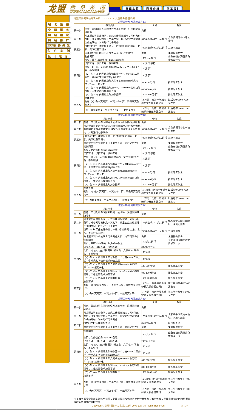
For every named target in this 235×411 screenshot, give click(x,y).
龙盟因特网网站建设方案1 (88, 18)
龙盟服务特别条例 (125, 18)
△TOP (184, 405)
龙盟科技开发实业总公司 (118, 405)
